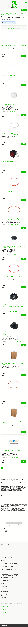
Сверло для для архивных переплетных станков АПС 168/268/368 (12, 74)
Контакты (3, 598)
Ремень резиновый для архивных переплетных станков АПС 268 (11, 277)
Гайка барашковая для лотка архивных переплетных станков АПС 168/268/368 (12, 305)
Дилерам (3, 595)
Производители (4, 597)
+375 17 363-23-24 (5, 611)
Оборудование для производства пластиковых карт (12, 565)
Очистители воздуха (5, 583)
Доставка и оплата (5, 591)
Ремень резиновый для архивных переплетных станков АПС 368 (11, 134)
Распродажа (3, 587)
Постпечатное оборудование (7, 557)
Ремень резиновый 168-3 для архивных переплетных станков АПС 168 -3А (12, 190)
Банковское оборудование (7, 568)
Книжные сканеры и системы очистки (9, 563)
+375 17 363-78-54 (5, 609)
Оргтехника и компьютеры (6, 560)
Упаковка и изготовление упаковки (8, 569)
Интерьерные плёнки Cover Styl (7, 581)
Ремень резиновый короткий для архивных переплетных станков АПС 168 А (13, 218)
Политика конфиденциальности (16, 617)
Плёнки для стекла (5, 580)
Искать (23, 9)
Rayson (6, 530)
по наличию (10, 28)
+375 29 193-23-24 (5, 612)
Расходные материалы (6, 562)
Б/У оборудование (5, 578)
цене (14, 28)
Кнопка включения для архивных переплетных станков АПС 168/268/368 (12, 162)
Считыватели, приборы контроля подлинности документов (10, 572)
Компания (3, 592)
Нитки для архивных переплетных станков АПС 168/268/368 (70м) (13, 103)
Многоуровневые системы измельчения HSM (10, 574)
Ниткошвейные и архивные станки (8, 22)
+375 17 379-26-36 (5, 608)
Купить (23, 55)
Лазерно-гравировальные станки (8, 577)
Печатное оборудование (6, 555)
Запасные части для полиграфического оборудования (9, 585)
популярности (17, 28)
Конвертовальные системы (7, 566)
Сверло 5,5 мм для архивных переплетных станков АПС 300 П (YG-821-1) (13, 451)
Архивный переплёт (17, 13)
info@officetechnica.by (5, 548)
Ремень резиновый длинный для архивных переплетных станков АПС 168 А (13, 393)
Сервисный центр (4, 594)
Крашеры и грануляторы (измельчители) (9, 575)
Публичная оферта (4, 617)
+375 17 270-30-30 (5, 606)
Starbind (6, 531)
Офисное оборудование (7, 13)
